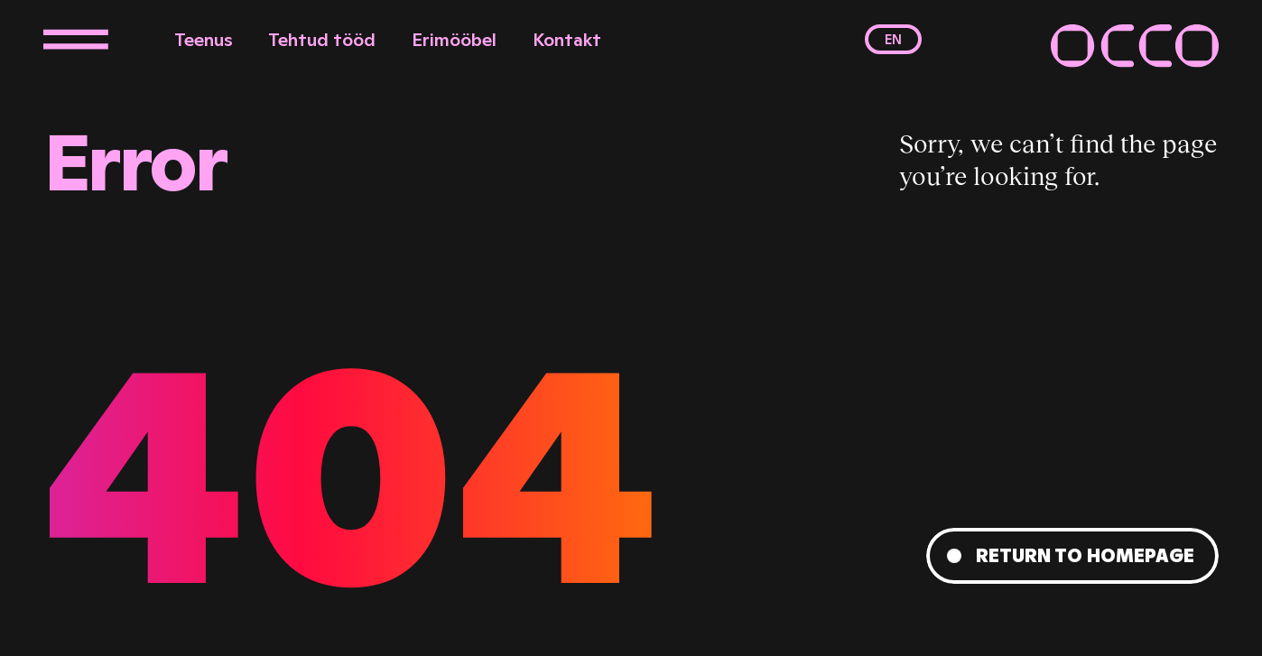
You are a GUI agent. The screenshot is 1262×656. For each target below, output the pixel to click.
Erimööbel (454, 39)
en (893, 40)
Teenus (203, 39)
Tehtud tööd (322, 39)
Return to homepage (1085, 556)
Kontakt (567, 39)
